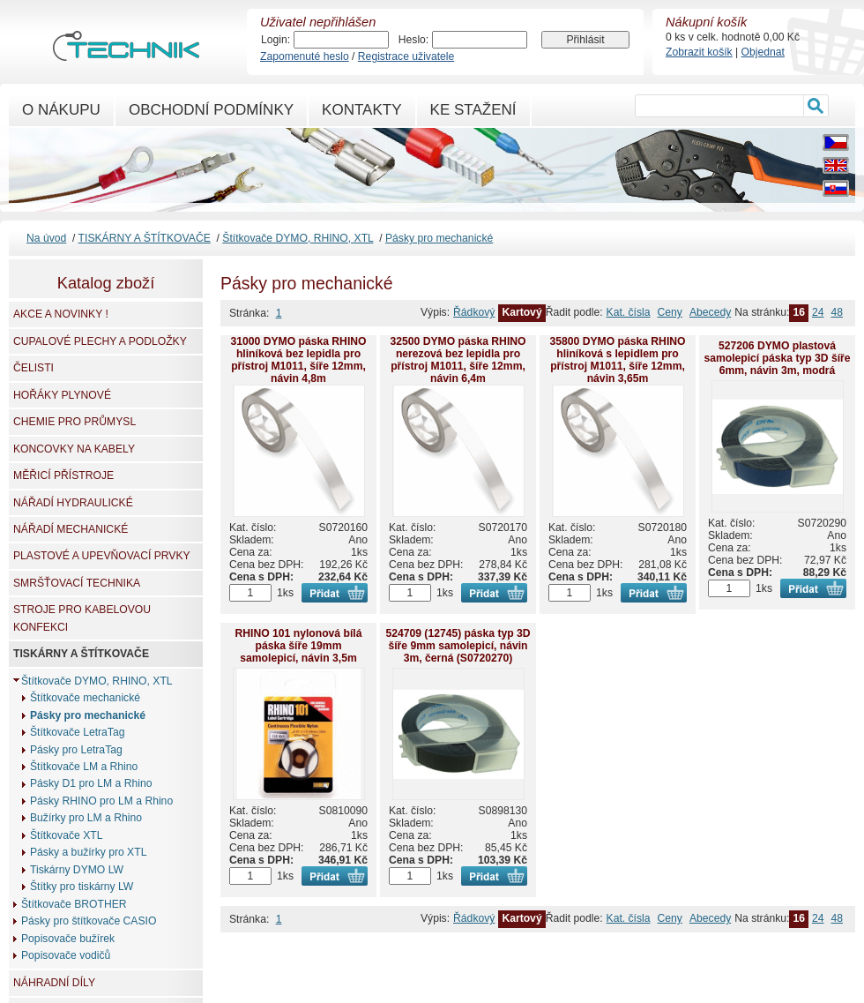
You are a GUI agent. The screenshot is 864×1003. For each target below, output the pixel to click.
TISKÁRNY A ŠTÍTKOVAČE (144, 238)
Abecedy (710, 312)
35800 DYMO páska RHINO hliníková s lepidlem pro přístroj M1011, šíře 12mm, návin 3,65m (617, 360)
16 (799, 312)
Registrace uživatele (406, 56)
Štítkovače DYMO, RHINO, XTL (297, 238)
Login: (275, 40)
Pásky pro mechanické (439, 238)
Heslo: (413, 40)
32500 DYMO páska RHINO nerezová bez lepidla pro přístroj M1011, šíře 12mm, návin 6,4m (457, 360)
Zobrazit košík (699, 52)
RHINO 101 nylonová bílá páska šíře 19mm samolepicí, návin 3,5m (298, 645)
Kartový (521, 312)
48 (836, 312)
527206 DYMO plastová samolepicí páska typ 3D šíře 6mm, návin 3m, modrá (777, 358)
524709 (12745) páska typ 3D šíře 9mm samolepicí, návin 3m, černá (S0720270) (457, 645)
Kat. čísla (629, 312)
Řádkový (474, 312)
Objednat (763, 52)
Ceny (670, 312)
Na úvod (46, 238)
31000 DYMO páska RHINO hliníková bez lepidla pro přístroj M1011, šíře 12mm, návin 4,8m (298, 360)
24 (818, 312)
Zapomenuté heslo (304, 56)
